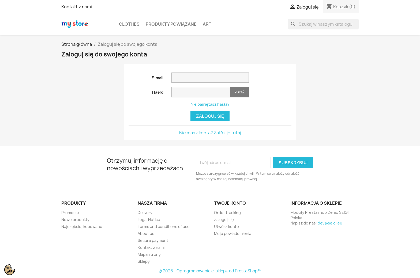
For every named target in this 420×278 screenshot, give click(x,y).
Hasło (157, 92)
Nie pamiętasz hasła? (210, 104)
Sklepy (144, 261)
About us (146, 233)
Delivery (145, 212)
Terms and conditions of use (164, 226)
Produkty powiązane (171, 24)
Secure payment (153, 240)
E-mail (157, 77)
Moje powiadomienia (232, 233)
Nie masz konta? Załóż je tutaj (210, 133)
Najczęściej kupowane (81, 226)
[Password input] (200, 92)
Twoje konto (230, 203)
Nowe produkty (75, 219)
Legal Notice (149, 219)
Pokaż (240, 92)
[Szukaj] (323, 24)
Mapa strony (149, 254)
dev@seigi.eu (330, 223)
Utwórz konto (226, 226)
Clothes (129, 24)
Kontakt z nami (76, 7)
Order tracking (227, 212)
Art (207, 24)
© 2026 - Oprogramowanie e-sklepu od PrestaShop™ (210, 271)
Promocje (70, 212)
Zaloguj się (210, 116)
